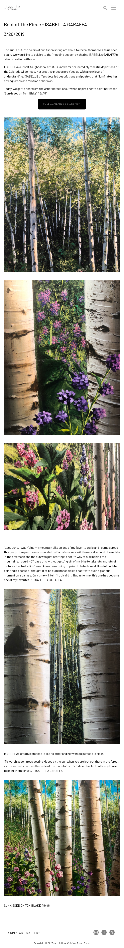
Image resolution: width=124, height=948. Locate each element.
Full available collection (62, 104)
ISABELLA (11, 67)
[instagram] (96, 932)
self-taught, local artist (39, 67)
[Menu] (113, 8)
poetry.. (86, 76)
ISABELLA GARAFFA (102, 54)
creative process (53, 71)
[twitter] (112, 932)
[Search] (105, 8)
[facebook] (104, 932)
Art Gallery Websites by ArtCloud (72, 943)
